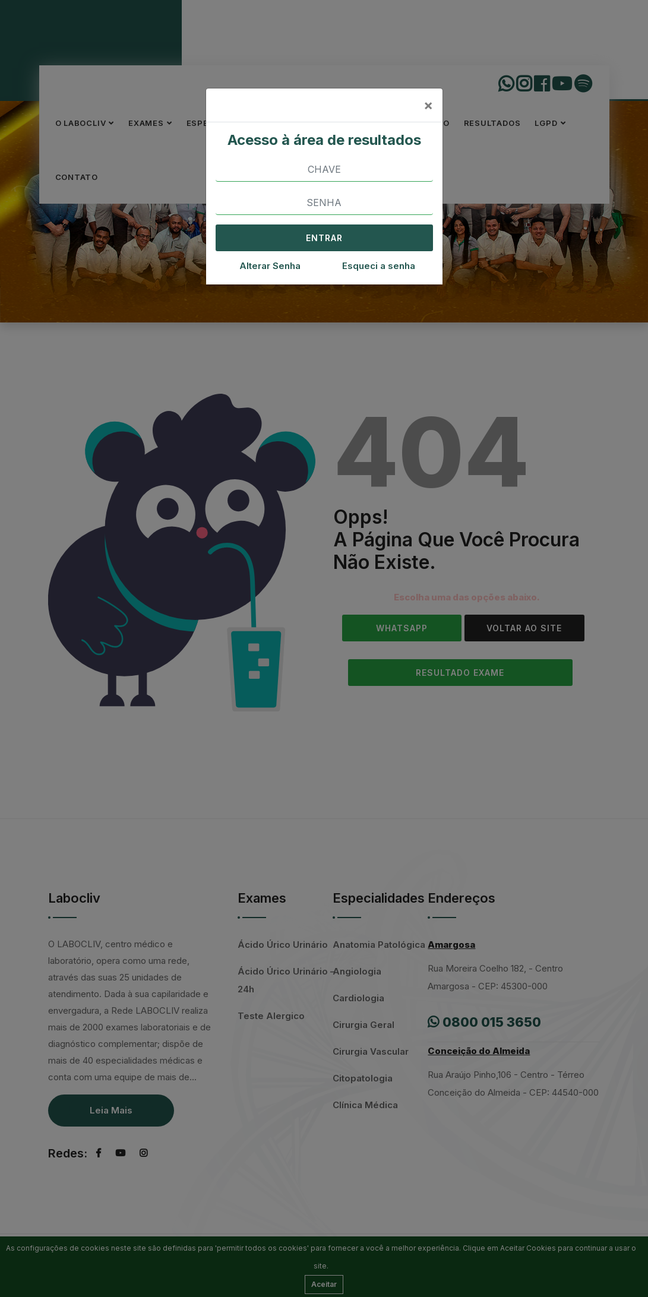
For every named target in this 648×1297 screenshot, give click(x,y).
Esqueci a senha (378, 265)
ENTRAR (324, 238)
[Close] (428, 105)
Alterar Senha (270, 265)
